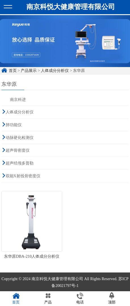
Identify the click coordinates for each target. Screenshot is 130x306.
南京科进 (18, 99)
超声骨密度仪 (18, 150)
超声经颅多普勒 (19, 163)
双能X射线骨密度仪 (23, 175)
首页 (13, 70)
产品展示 (29, 70)
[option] (65, 44)
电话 (80, 298)
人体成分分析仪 (55, 70)
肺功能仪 (14, 124)
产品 (48, 298)
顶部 (112, 298)
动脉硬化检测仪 (19, 137)
